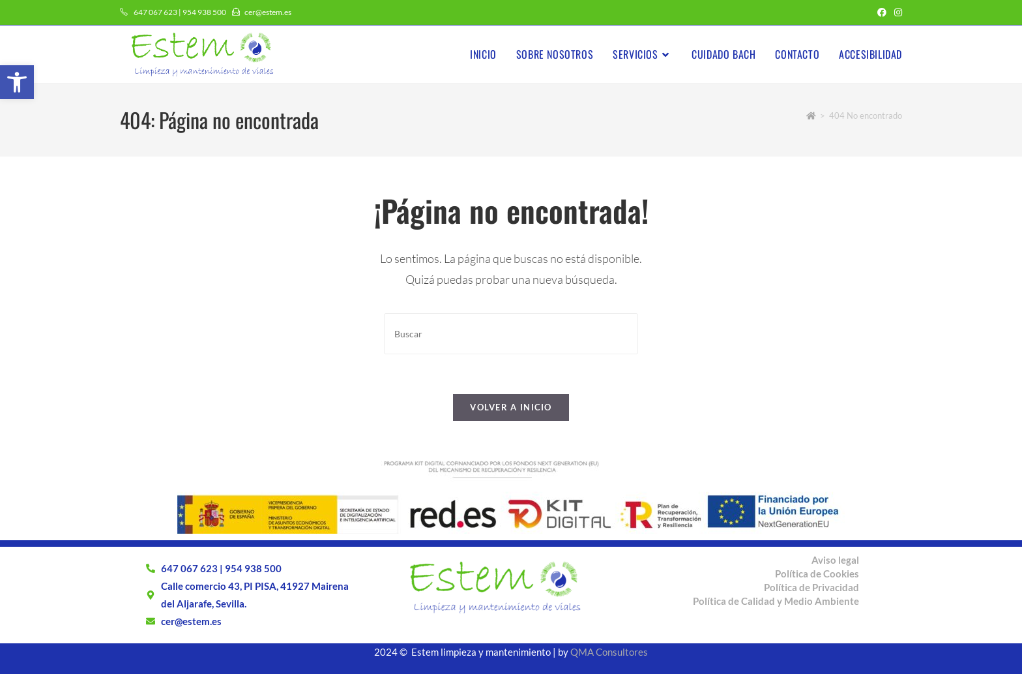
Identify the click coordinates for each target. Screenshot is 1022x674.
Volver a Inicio (511, 407)
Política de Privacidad (811, 587)
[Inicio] (811, 115)
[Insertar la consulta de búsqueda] (511, 333)
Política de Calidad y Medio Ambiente (776, 601)
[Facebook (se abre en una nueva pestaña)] (881, 12)
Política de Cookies (817, 573)
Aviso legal (835, 560)
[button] (17, 82)
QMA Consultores (609, 652)
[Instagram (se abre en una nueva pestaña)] (896, 12)
